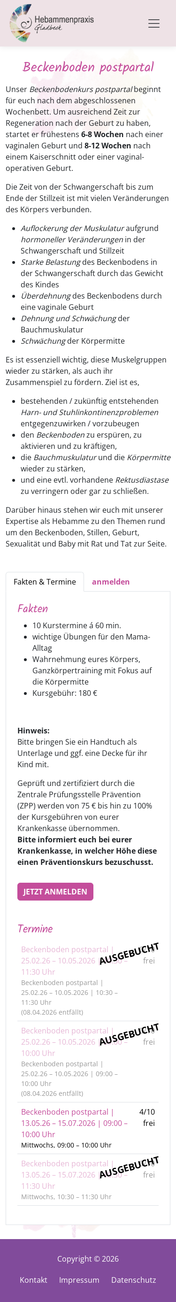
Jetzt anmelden (55, 891)
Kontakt (33, 1280)
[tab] (111, 582)
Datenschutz (133, 1280)
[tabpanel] (88, 908)
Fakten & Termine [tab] (45, 582)
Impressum (79, 1280)
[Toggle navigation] (154, 23)
